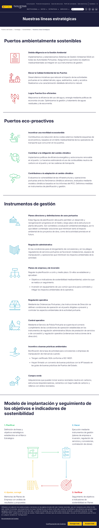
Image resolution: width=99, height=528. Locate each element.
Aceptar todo (89, 524)
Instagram (89, 9)
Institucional (32, 9)
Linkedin (96, 9)
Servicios (64, 9)
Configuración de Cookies (56, 524)
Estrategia (53, 9)
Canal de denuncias (57, 4)
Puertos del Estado (7, 29)
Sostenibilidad (26, 29)
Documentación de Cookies (9, 518)
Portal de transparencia (43, 4)
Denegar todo (74, 524)
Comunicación (30, 4)
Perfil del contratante (70, 4)
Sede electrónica (82, 4)
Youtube (93, 9)
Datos (43, 9)
